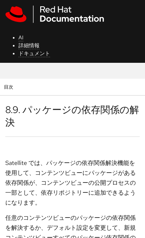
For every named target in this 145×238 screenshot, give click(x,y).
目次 (9, 87)
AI (20, 37)
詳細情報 (29, 45)
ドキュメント (34, 53)
